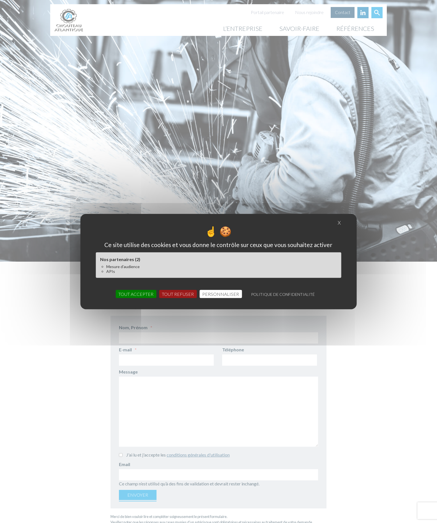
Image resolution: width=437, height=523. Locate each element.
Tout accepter (135, 294)
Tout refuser (178, 294)
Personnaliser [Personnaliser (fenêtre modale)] (220, 294)
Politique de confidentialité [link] (283, 294)
